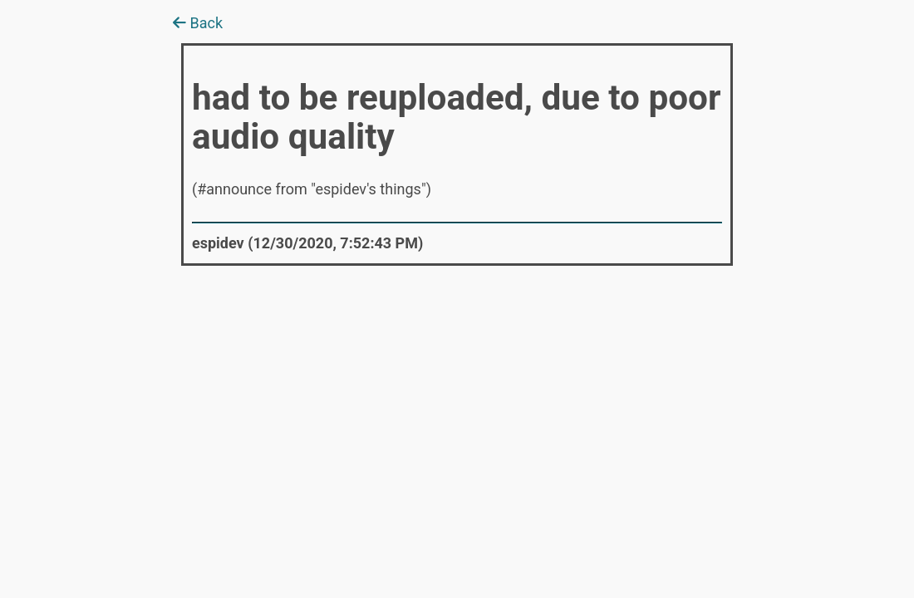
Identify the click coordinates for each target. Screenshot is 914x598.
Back (198, 23)
